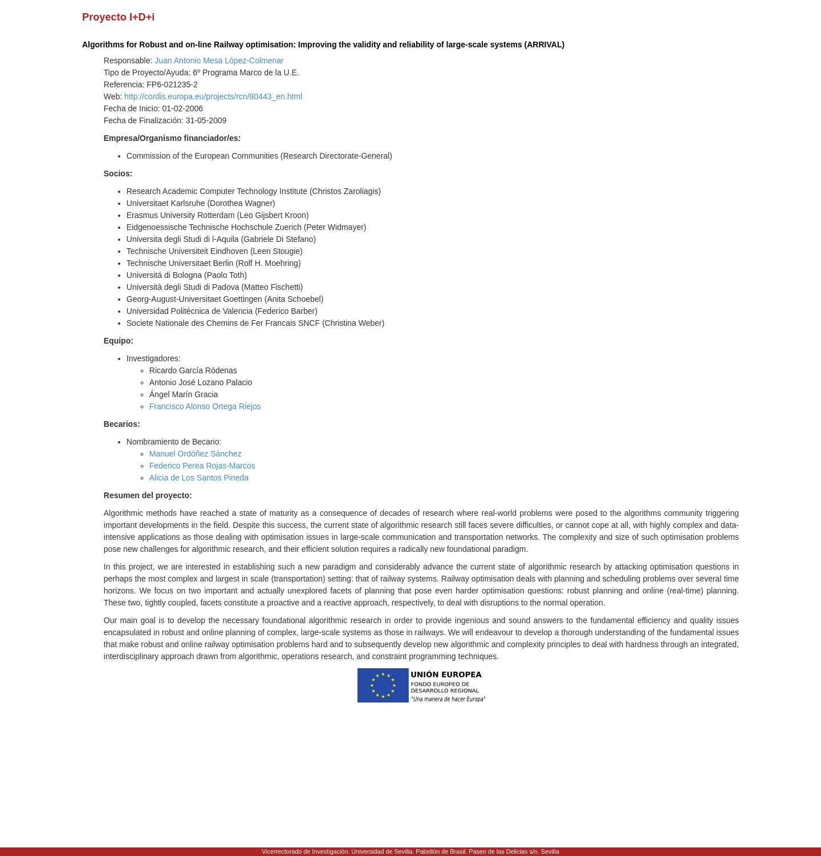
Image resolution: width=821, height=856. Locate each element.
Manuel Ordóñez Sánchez (195, 453)
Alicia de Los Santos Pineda (199, 477)
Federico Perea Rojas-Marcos (202, 465)
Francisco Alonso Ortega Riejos (205, 406)
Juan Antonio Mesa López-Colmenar (219, 60)
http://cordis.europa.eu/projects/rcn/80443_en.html (213, 96)
